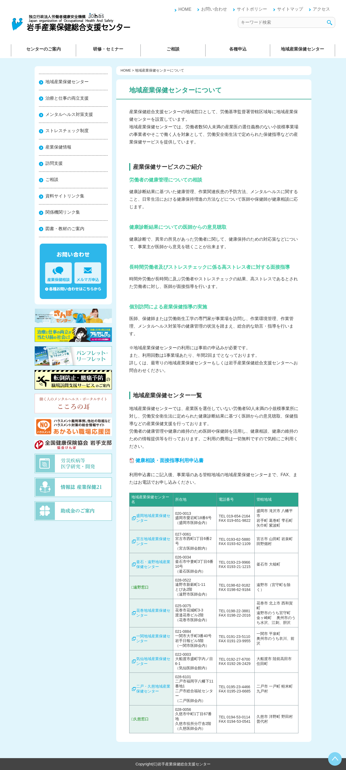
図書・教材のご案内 (64, 228)
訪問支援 (54, 163)
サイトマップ (290, 9)
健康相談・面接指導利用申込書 (169, 460)
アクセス (321, 9)
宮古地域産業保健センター (153, 541)
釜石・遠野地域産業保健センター (153, 564)
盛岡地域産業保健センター (153, 518)
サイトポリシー (252, 9)
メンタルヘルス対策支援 (69, 114)
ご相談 (173, 49)
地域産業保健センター (302, 49)
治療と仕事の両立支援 (67, 98)
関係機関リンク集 (62, 212)
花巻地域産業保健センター (153, 612)
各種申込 (238, 49)
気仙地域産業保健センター (153, 661)
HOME (184, 9)
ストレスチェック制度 (67, 130)
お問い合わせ (214, 9)
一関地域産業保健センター (153, 638)
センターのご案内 (43, 49)
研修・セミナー (108, 49)
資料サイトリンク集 (64, 196)
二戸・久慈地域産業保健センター (153, 688)
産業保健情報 (58, 147)
